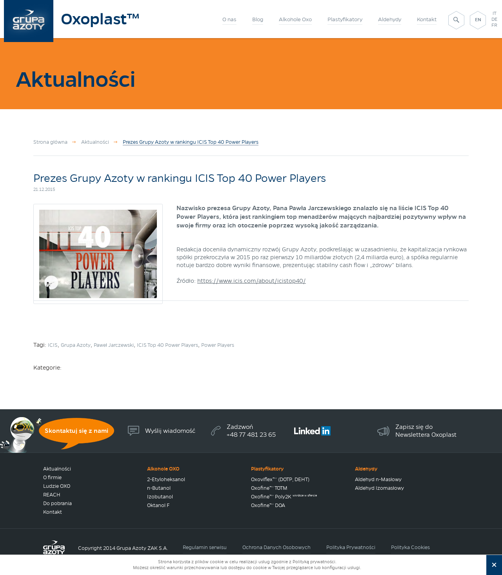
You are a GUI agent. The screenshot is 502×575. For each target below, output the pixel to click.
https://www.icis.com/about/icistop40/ (251, 280)
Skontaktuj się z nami (76, 430)
